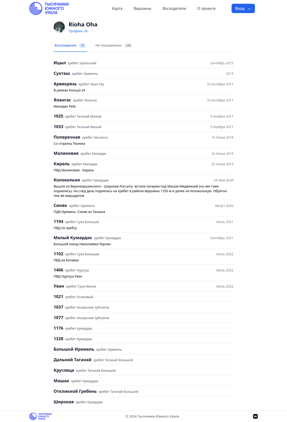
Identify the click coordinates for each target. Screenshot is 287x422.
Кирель (62, 163)
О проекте (206, 8)
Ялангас (62, 100)
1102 (58, 253)
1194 (58, 221)
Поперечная (67, 137)
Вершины (142, 8)
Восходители (174, 8)
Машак (61, 380)
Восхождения (70, 45)
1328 (58, 338)
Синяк (60, 205)
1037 (58, 307)
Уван (59, 286)
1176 (58, 328)
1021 (58, 296)
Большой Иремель (74, 349)
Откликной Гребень (75, 391)
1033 (58, 126)
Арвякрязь (65, 84)
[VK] (255, 416)
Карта (117, 8)
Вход (243, 8)
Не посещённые (114, 45)
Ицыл (60, 62)
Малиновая (66, 153)
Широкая (64, 401)
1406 (58, 270)
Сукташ (62, 73)
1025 (58, 116)
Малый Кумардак (73, 237)
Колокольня (67, 180)
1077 (58, 317)
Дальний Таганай (73, 359)
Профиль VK (78, 31)
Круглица (64, 370)
